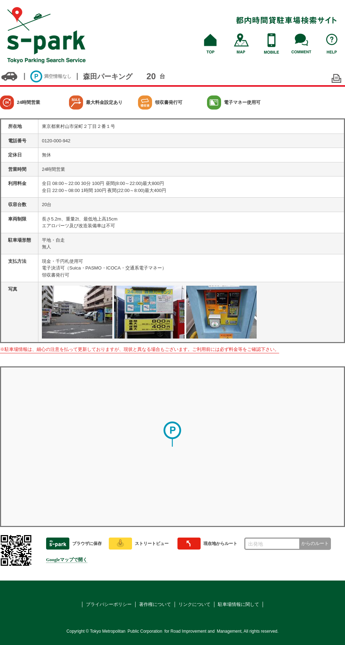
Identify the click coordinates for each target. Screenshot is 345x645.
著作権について (155, 604)
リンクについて (194, 604)
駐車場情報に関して (238, 604)
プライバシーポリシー (109, 604)
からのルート (315, 543)
